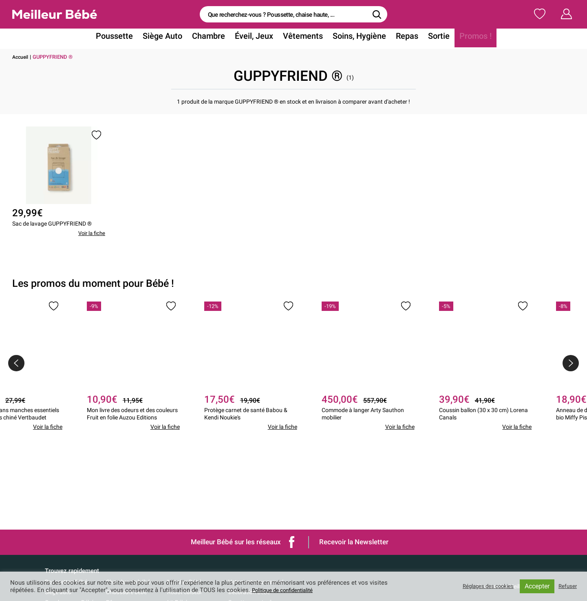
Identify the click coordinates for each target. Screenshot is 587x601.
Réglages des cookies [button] (481, 586)
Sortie (428, 38)
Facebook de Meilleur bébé (292, 542)
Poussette (126, 38)
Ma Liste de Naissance (480, 14)
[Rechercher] (377, 14)
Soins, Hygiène (354, 38)
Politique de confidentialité (288, 590)
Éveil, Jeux (256, 38)
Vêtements (302, 38)
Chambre (214, 38)
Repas (398, 38)
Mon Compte (551, 14)
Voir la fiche (90, 248)
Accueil (21, 57)
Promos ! (462, 38)
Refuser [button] (566, 586)
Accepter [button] (534, 586)
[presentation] (16, 378)
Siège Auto (171, 38)
